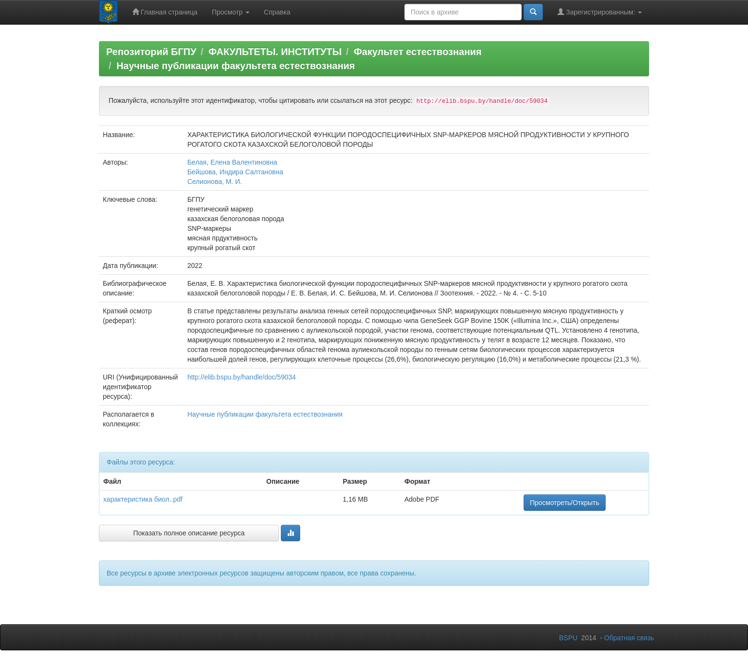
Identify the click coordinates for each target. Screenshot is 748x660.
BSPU (568, 638)
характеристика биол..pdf (142, 499)
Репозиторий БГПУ (151, 51)
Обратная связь (629, 638)
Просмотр (230, 12)
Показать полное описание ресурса (189, 533)
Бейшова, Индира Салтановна (235, 172)
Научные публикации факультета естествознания (235, 65)
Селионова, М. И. (214, 181)
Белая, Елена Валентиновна (232, 162)
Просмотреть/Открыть (564, 502)
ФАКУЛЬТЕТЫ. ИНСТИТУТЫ (275, 51)
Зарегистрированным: (599, 12)
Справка (277, 12)
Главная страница (164, 12)
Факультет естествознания (418, 51)
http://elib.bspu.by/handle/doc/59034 (241, 377)
